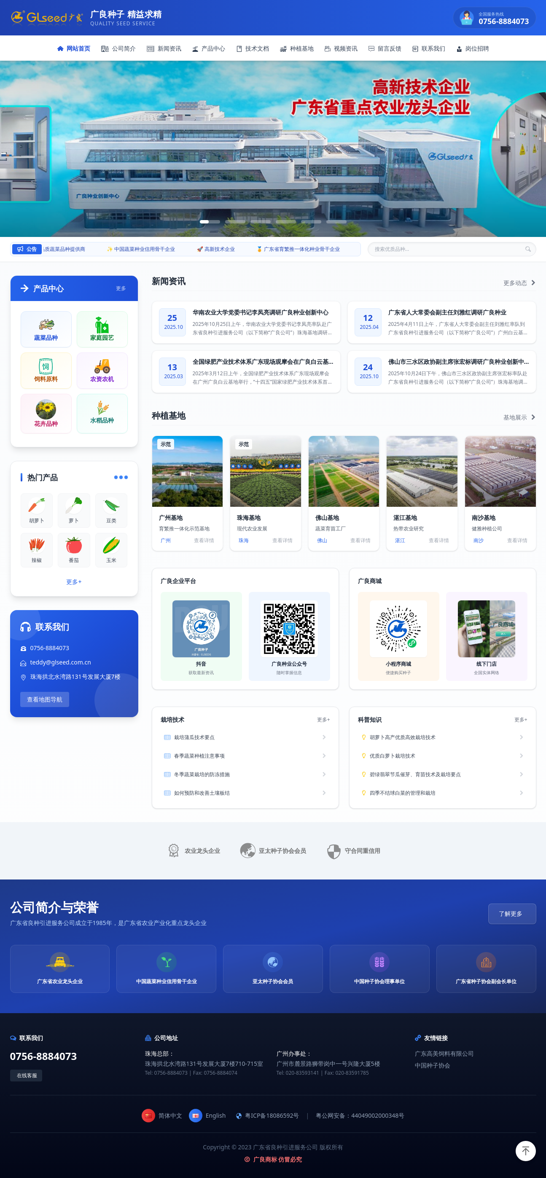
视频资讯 (341, 48)
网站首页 (73, 48)
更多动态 (519, 283)
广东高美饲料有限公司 (444, 1053)
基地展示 (519, 417)
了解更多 (510, 913)
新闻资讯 (164, 48)
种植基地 (297, 48)
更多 (121, 288)
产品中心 (208, 48)
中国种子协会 (432, 1065)
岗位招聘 (472, 48)
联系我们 (428, 48)
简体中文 (162, 1115)
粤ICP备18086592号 (267, 1115)
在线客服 (27, 1075)
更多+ (73, 582)
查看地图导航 (44, 699)
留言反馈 (384, 48)
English (207, 1115)
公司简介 (118, 48)
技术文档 (252, 48)
